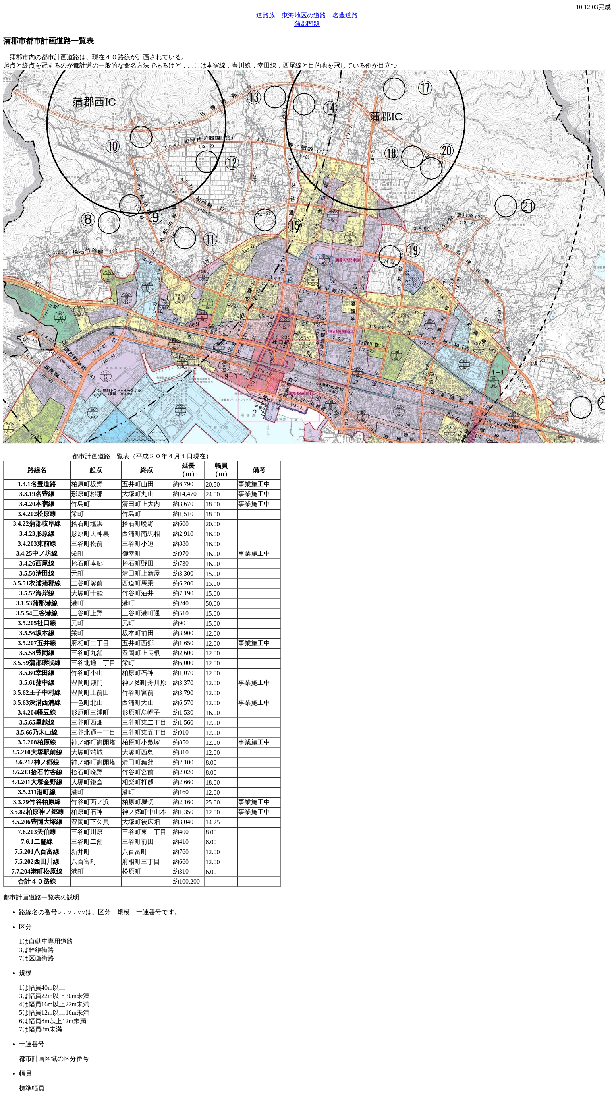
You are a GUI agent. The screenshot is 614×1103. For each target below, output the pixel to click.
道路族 (265, 15)
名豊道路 (345, 15)
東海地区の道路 (304, 15)
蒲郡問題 (307, 23)
